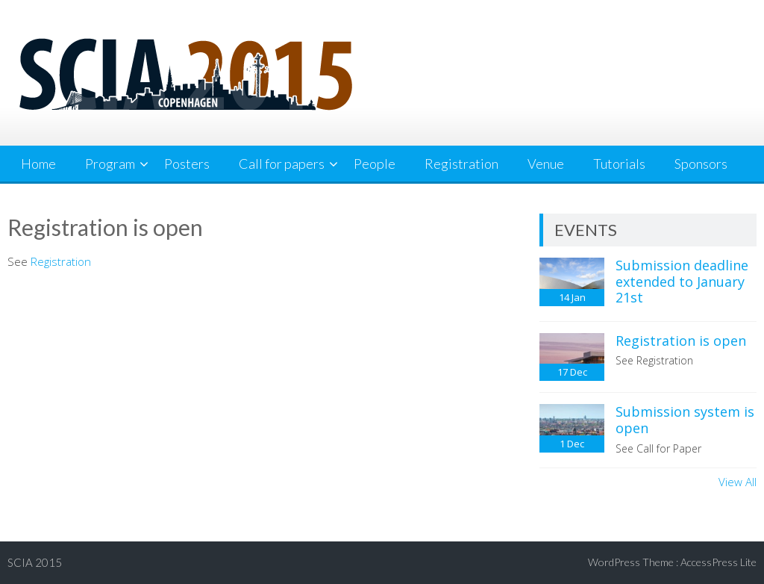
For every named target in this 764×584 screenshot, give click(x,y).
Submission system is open (685, 420)
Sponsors (700, 163)
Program (110, 163)
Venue (545, 163)
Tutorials (619, 163)
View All (737, 481)
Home (38, 163)
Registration (461, 163)
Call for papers (282, 163)
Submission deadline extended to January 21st (682, 281)
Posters (187, 163)
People (374, 163)
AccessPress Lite (718, 562)
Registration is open (681, 341)
